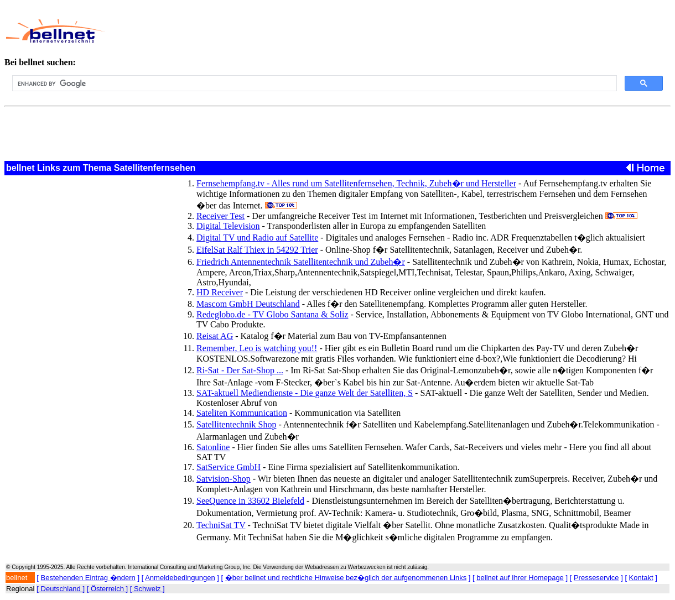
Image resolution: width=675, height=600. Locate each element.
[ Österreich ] (107, 589)
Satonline (213, 447)
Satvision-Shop (223, 478)
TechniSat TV (221, 525)
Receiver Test (220, 216)
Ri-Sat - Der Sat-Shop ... (239, 370)
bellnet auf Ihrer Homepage (520, 577)
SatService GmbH (228, 467)
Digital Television (228, 226)
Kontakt (641, 577)
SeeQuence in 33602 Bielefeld (250, 500)
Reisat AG (214, 336)
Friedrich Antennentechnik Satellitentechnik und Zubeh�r (300, 262)
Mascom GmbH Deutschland (248, 304)
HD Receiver (219, 292)
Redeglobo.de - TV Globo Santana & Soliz (272, 314)
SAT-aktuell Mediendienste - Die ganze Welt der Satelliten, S (304, 393)
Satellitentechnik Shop (236, 424)
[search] (313, 83)
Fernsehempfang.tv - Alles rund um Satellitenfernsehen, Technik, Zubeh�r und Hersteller (356, 183)
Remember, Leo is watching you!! (256, 348)
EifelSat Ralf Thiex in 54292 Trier (257, 249)
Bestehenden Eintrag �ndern (88, 577)
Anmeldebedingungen (180, 577)
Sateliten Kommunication (241, 413)
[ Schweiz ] (147, 589)
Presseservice (596, 577)
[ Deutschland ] (61, 589)
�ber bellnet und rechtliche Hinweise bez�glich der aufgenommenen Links (345, 577)
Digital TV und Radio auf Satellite (257, 237)
